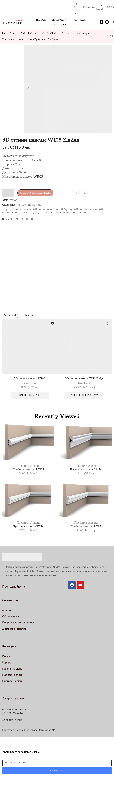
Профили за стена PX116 (28, 526)
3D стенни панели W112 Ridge (84, 378)
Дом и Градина (35, 39)
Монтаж (80, 19)
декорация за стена (75, 212)
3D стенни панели (29, 204)
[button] (12, 219)
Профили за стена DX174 (86, 469)
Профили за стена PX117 (85, 526)
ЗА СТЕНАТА (28, 33)
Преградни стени (12, 39)
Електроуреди (84, 33)
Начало (41, 19)
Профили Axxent (28, 466)
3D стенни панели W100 (29, 378)
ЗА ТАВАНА (49, 33)
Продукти (60, 19)
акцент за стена (51, 212)
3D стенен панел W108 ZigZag (53, 209)
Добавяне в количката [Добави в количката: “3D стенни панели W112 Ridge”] (84, 395)
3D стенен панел (21, 209)
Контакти (61, 24)
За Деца (53, 39)
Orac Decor (29, 383)
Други (66, 33)
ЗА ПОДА (9, 33)
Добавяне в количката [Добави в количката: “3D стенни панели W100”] (29, 395)
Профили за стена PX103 (28, 469)
